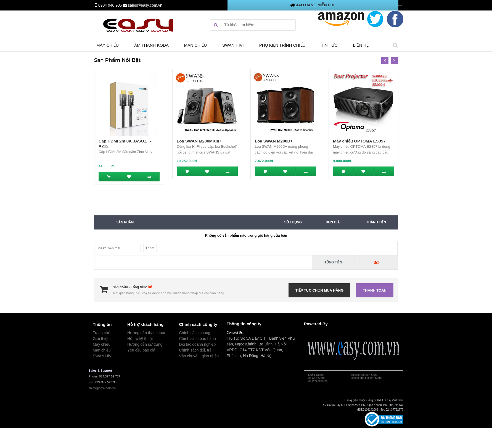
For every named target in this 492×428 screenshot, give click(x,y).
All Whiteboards (317, 380)
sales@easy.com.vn (145, 5)
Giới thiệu (101, 338)
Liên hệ (360, 45)
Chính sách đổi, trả (195, 350)
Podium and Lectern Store (366, 377)
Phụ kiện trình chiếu (282, 45)
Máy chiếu (107, 45)
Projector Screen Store (363, 374)
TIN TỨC (329, 45)
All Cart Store (316, 377)
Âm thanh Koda (151, 45)
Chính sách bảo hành (197, 338)
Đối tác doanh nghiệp (197, 344)
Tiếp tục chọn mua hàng (319, 290)
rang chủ (102, 333)
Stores (320, 374)
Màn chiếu (195, 45)
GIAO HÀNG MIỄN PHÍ (314, 5)
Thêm (150, 248)
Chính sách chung (194, 333)
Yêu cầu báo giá (141, 350)
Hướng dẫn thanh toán (146, 333)
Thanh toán (375, 290)
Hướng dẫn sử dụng (144, 344)
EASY (312, 374)
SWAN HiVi (102, 356)
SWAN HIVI (233, 45)
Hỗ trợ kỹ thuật (140, 338)
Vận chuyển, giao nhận (199, 356)
